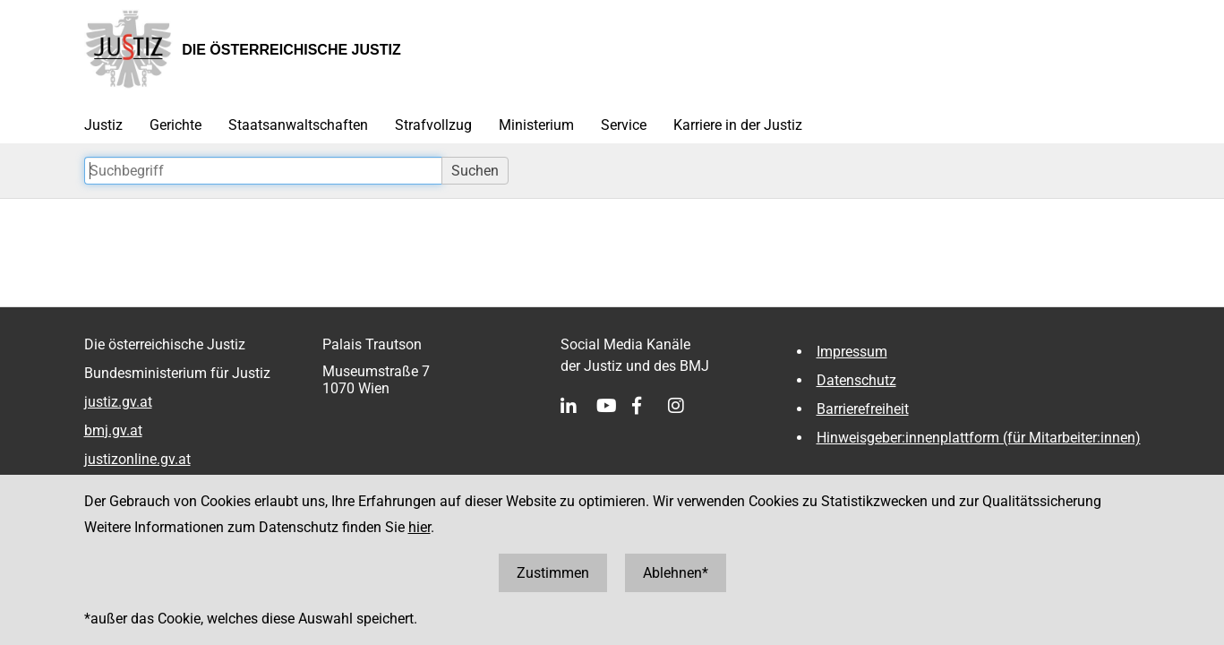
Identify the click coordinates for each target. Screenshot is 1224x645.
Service (623, 124)
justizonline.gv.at (137, 459)
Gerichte (175, 124)
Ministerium (536, 124)
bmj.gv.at (113, 430)
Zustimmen (553, 572)
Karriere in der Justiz (737, 124)
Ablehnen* (675, 572)
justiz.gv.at (118, 401)
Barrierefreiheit (863, 408)
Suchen (475, 170)
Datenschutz (856, 380)
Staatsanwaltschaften (298, 124)
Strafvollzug (433, 124)
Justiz (103, 124)
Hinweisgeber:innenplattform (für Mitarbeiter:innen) (979, 437)
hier (419, 527)
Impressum (852, 351)
